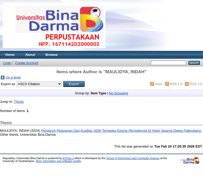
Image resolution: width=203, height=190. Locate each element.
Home (10, 55)
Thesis (19, 102)
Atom (159, 84)
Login (7, 63)
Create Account (26, 63)
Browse (52, 55)
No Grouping (118, 93)
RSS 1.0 (176, 84)
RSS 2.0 (196, 84)
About (30, 55)
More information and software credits (58, 161)
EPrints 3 (68, 158)
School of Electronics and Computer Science (133, 158)
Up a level (13, 77)
